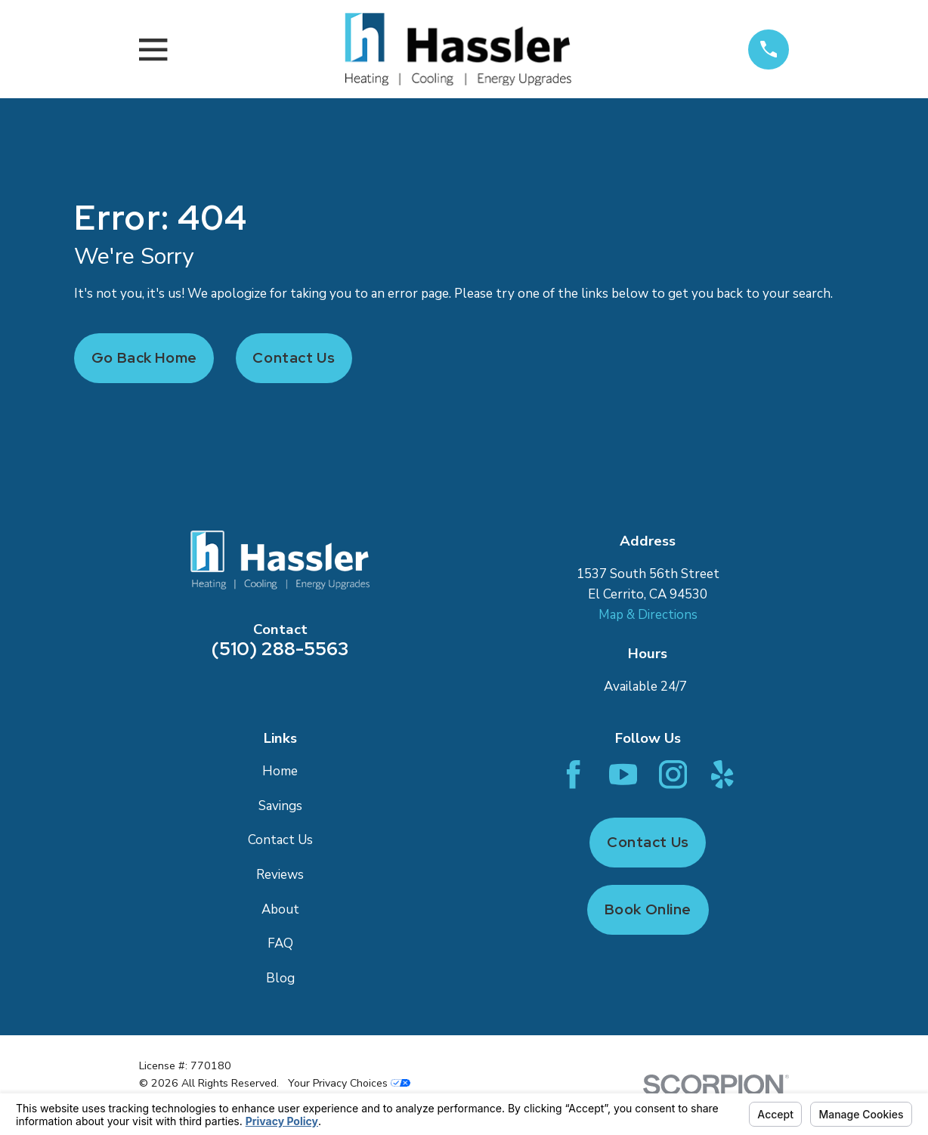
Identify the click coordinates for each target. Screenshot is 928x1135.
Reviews (280, 874)
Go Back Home (144, 357)
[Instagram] (673, 774)
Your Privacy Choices (349, 1083)
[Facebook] (573, 774)
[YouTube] (623, 774)
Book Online (648, 909)
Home (280, 771)
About (280, 909)
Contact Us (293, 357)
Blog (280, 978)
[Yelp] (722, 774)
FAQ (280, 943)
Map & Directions (648, 614)
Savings (280, 806)
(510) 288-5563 (280, 648)
